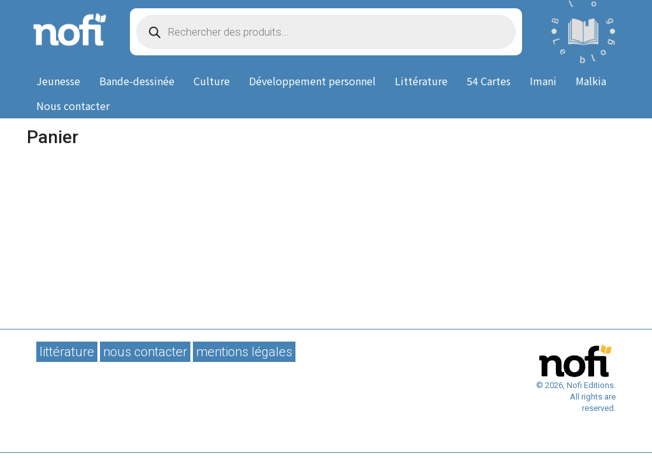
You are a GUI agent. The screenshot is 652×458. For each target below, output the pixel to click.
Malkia (591, 80)
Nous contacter (73, 105)
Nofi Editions (69, 31)
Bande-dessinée (136, 80)
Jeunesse (58, 80)
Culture (212, 80)
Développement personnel (312, 80)
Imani (543, 80)
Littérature (421, 80)
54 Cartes (489, 80)
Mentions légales (244, 351)
